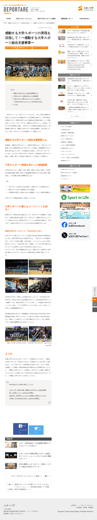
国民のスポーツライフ (67, 136)
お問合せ (74, 505)
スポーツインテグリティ (40, 47)
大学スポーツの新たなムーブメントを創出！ (27, 99)
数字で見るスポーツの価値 (46, 18)
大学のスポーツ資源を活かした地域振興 (25, 96)
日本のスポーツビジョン (24, 18)
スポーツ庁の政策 (11, 47)
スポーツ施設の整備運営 (68, 145)
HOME (8, 18)
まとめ (15, 104)
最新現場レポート (67, 18)
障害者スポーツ (65, 160)
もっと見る (75, 116)
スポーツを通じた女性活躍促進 (70, 157)
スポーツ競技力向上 (67, 139)
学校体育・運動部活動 (67, 132)
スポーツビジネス (66, 151)
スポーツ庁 (8, 505)
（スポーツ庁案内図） (32, 511)
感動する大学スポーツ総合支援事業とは (25, 93)
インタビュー (65, 179)
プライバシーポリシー (87, 505)
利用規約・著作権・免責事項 (85, 507)
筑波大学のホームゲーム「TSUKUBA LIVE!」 (29, 101)
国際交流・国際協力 (67, 142)
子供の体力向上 (84, 18)
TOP (5, 23)
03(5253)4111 (19, 513)
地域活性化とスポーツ (24, 47)
